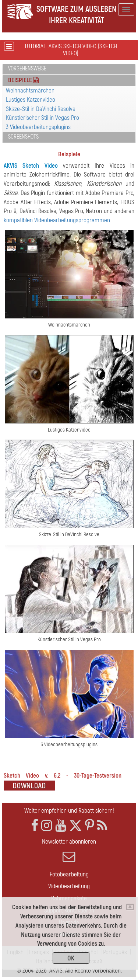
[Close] (130, 907)
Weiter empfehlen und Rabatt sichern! (69, 810)
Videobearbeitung (69, 886)
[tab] (69, 69)
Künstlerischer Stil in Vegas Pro (42, 118)
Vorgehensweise (27, 68)
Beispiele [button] (23, 80)
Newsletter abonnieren (69, 850)
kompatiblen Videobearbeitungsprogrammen (57, 220)
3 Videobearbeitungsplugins (38, 127)
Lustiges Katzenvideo (30, 100)
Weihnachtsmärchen (30, 90)
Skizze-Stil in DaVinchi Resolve (40, 109)
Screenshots (23, 136)
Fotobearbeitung (69, 874)
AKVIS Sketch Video (31, 166)
